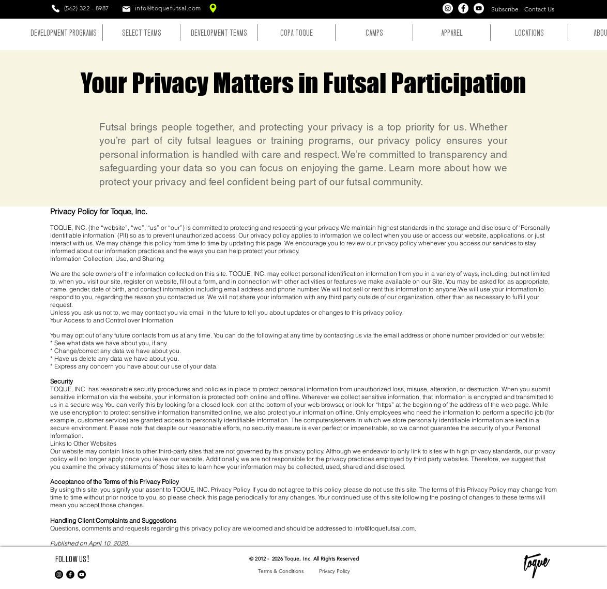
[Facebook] (463, 8)
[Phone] (55, 8)
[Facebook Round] (70, 574)
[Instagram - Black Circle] (59, 574)
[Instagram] (448, 8)
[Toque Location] (213, 8)
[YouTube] (479, 8)
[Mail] (126, 9)
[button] (505, 9)
